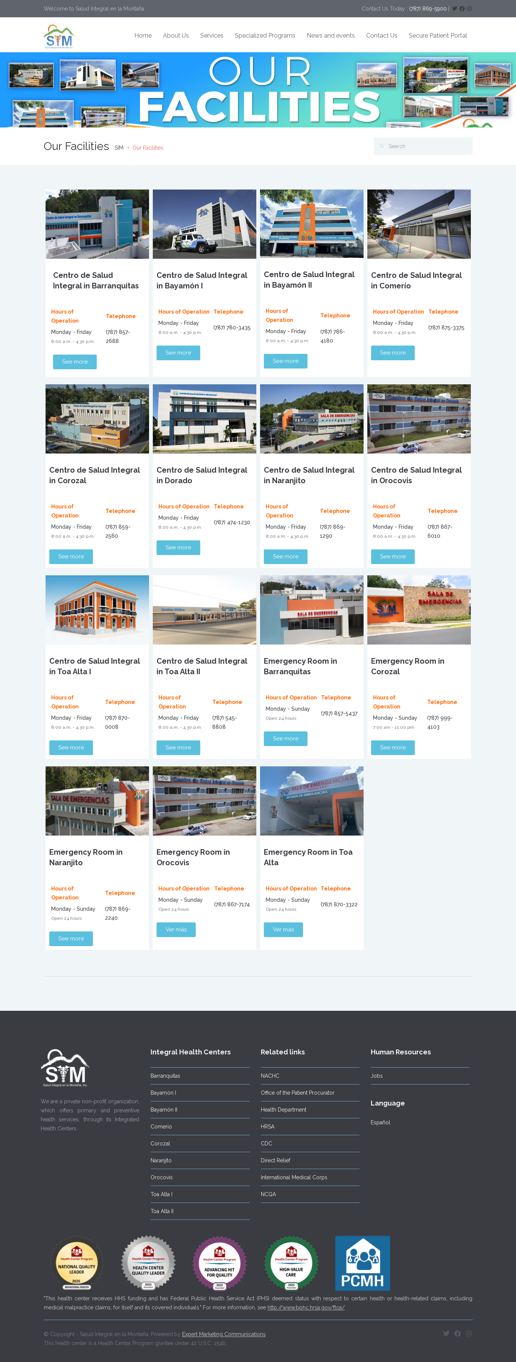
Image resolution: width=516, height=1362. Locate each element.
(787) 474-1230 (232, 522)
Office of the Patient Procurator (293, 1093)
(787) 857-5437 (339, 713)
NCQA (264, 1194)
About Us (176, 35)
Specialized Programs (265, 35)
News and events (331, 35)
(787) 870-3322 (339, 904)
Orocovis (158, 1177)
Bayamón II (160, 1110)
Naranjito (157, 1160)
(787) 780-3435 (232, 328)
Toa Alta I (158, 1194)
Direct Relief (271, 1160)
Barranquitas (162, 1076)
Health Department (279, 1110)
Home (143, 35)
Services (212, 35)
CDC (262, 1144)
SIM (119, 148)
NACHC (266, 1076)
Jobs (373, 1076)
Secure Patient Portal (438, 35)
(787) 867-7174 (232, 904)
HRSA (263, 1127)
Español (377, 1122)
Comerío (157, 1127)
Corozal (156, 1144)
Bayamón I (159, 1093)
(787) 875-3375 (446, 328)
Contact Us (381, 35)
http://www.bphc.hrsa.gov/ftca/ (306, 1303)
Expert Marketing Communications (224, 1330)
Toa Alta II (158, 1211)
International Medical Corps (290, 1177)
